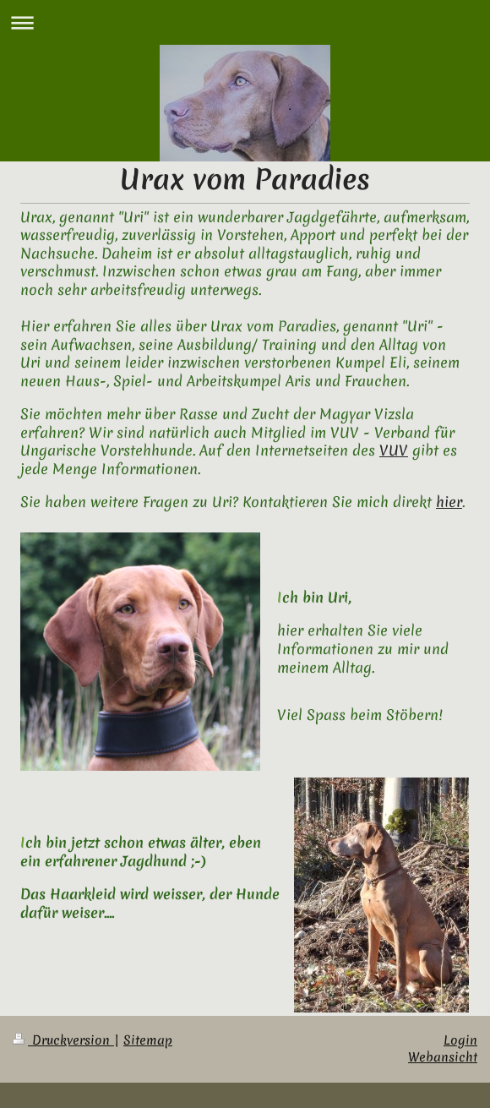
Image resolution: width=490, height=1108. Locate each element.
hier (449, 501)
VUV (393, 450)
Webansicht (442, 1057)
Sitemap (147, 1040)
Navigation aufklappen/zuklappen (245, 22)
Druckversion (63, 1040)
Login (460, 1040)
